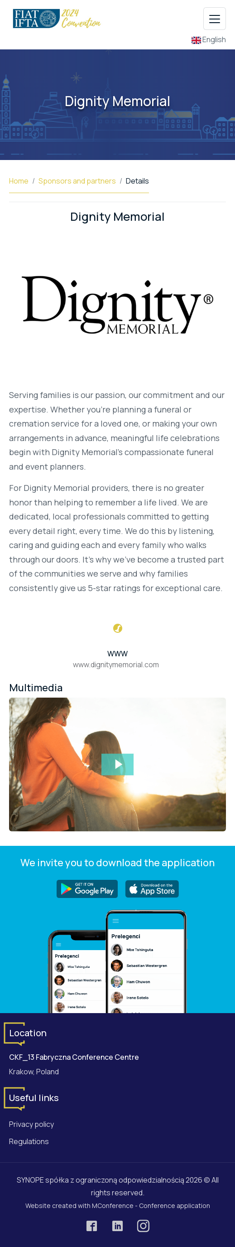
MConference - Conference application (151, 1205)
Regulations (29, 1141)
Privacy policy (31, 1124)
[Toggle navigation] (214, 18)
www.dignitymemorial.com (116, 665)
